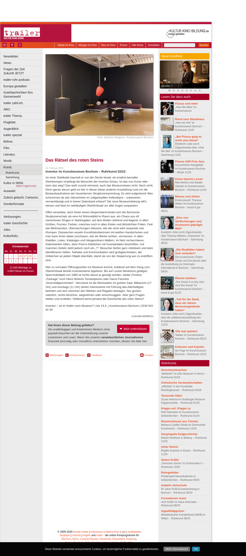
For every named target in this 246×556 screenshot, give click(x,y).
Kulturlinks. (11, 236)
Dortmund (105, 538)
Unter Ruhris (169, 446)
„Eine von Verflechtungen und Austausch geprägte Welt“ (188, 223)
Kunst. (7, 167)
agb (123, 531)
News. (7, 63)
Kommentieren (77, 355)
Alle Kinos (137, 45)
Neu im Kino (108, 45)
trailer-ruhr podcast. (16, 79)
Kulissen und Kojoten (189, 346)
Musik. (8, 160)
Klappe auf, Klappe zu (176, 408)
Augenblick (11, 128)
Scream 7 (166, 85)
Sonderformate (13, 204)
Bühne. (8, 141)
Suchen (203, 45)
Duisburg (131, 538)
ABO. (7, 109)
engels (86, 535)
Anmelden (154, 45)
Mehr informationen (177, 549)
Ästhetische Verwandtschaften (181, 382)
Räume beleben (185, 278)
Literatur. (9, 154)
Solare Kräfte (170, 459)
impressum (97, 531)
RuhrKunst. (13, 172)
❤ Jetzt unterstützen (133, 328)
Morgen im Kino (87, 45)
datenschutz (112, 531)
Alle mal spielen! (186, 331)
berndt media (80, 531)
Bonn (76, 538)
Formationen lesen (173, 498)
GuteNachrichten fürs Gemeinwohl (18, 94)
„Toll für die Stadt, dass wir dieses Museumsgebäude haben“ (187, 305)
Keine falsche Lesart (189, 179)
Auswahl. (9, 191)
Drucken (148, 355)
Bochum (66, 538)
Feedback (96, 355)
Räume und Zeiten (187, 196)
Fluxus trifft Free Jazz (189, 161)
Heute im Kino (66, 45)
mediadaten (134, 531)
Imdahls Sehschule (174, 485)
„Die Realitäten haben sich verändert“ (189, 251)
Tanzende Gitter (171, 395)
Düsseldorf (118, 538)
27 (25, 256)
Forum (123, 45)
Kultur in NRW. (13, 183)
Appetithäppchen (172, 511)
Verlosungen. (12, 216)
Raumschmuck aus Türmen (179, 421)
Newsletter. (11, 56)
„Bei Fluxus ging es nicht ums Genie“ (188, 138)
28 (30, 256)
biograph (65, 535)
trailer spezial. (13, 135)
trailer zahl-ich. (13, 103)
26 (20, 256)
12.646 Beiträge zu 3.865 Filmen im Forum (20, 269)
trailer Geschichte (15, 223)
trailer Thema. (13, 116)
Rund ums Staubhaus (189, 119)
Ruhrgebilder (170, 472)
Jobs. (7, 229)
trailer (99, 535)
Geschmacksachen (174, 370)
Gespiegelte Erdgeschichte (179, 434)
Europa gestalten (15, 86)
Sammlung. (13, 177)
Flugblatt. (9, 122)
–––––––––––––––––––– (20, 210)
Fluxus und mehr (186, 103)
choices (76, 535)
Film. (6, 148)
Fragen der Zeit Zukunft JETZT (23, 71)
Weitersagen (56, 355)
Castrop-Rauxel (89, 538)
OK (196, 549)
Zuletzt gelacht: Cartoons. (21, 197)
